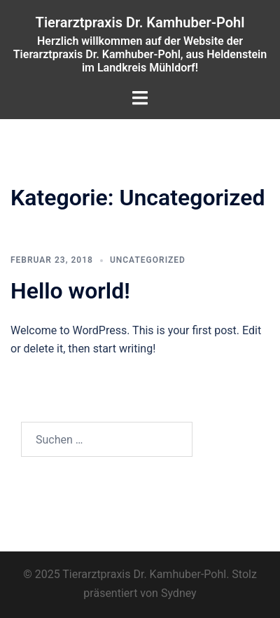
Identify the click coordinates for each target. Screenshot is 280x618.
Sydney (179, 593)
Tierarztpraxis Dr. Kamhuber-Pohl (140, 22)
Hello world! (70, 290)
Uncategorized (148, 260)
